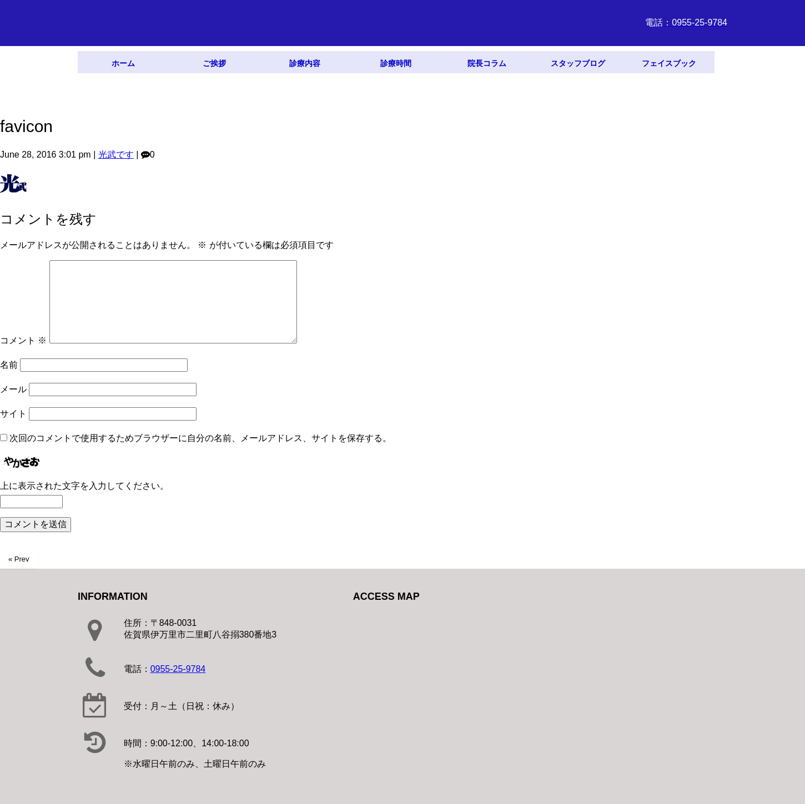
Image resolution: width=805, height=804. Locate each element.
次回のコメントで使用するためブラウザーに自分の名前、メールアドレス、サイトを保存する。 (200, 438)
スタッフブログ (578, 63)
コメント (23, 340)
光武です (116, 154)
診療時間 (395, 63)
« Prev (18, 559)
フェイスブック (669, 63)
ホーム (123, 63)
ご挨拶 (214, 63)
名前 (9, 365)
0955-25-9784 (178, 669)
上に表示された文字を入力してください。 (84, 486)
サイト (13, 413)
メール (13, 389)
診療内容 (304, 63)
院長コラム (486, 63)
